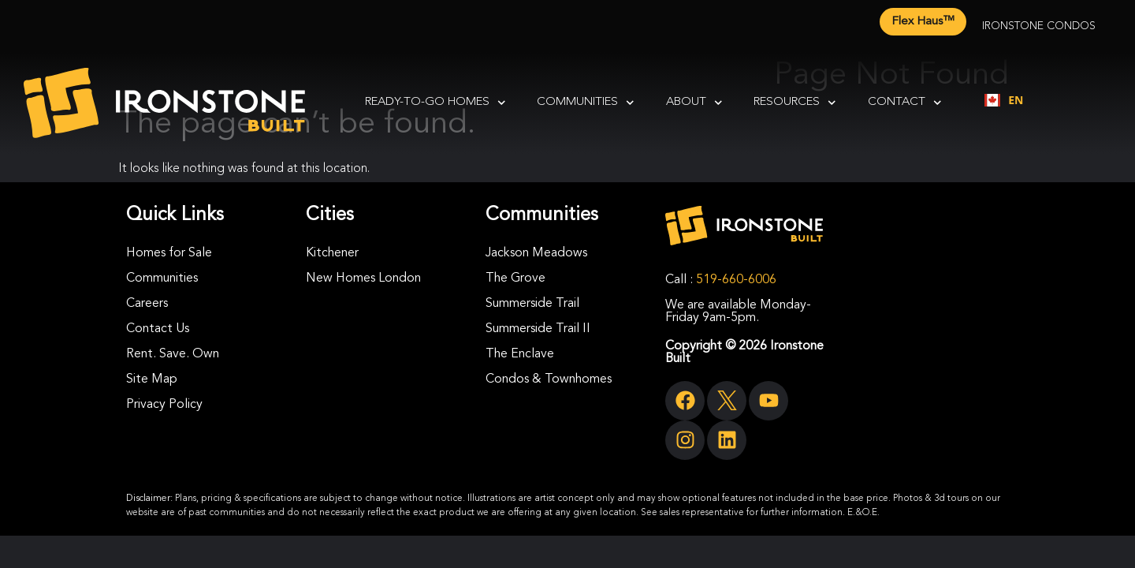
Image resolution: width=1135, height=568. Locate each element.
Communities (585, 103)
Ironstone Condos (1039, 26)
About (694, 103)
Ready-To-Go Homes (435, 103)
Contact (905, 103)
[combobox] (1004, 100)
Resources (795, 103)
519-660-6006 (736, 280)
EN (1003, 99)
